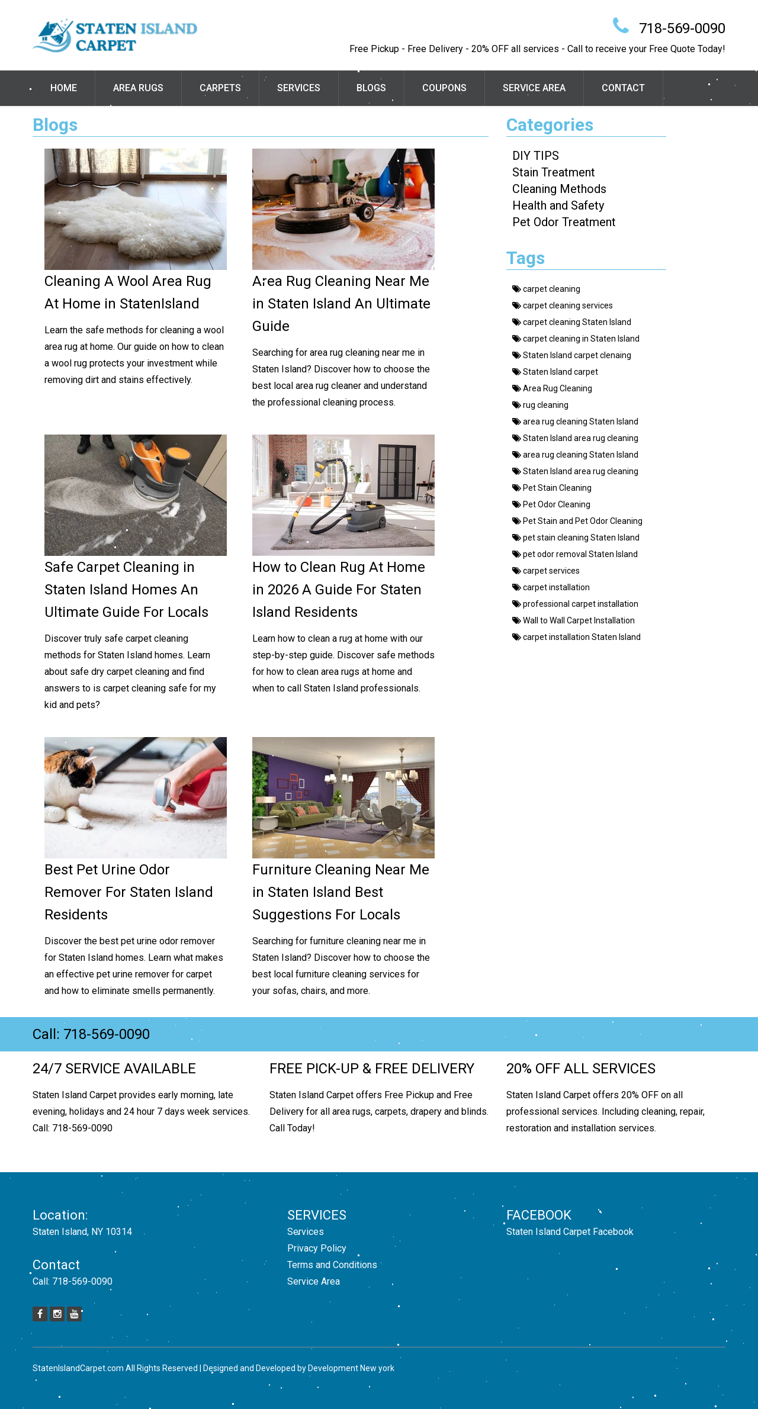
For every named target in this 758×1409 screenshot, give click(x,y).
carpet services (546, 570)
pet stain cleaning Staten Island (576, 537)
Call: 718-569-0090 (91, 1034)
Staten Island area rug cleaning (575, 438)
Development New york (351, 1368)
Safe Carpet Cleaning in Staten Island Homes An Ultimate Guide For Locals (126, 589)
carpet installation (551, 587)
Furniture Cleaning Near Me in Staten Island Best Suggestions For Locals (340, 892)
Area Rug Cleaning (552, 388)
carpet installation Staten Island (576, 637)
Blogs (371, 88)
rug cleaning (540, 405)
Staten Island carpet (555, 372)
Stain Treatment (553, 172)
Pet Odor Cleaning (551, 504)
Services (298, 88)
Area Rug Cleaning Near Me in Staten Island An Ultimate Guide (341, 303)
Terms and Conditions (332, 1264)
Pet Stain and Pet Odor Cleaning (577, 521)
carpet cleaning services (562, 305)
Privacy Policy (316, 1248)
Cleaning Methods (559, 189)
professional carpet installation (575, 604)
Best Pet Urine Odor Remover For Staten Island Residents (128, 892)
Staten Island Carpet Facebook (570, 1231)
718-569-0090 (682, 28)
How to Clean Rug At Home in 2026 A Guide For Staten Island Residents (338, 589)
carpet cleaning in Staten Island (576, 338)
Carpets (220, 88)
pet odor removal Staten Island (575, 554)
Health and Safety (558, 205)
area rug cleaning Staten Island (575, 421)
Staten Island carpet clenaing (571, 355)
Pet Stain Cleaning (552, 488)
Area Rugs (138, 88)
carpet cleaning (546, 289)
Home (63, 88)
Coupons (444, 88)
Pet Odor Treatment (564, 222)
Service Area (534, 88)
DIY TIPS (535, 156)
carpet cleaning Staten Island (571, 322)
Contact (623, 88)
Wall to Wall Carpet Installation (573, 620)
